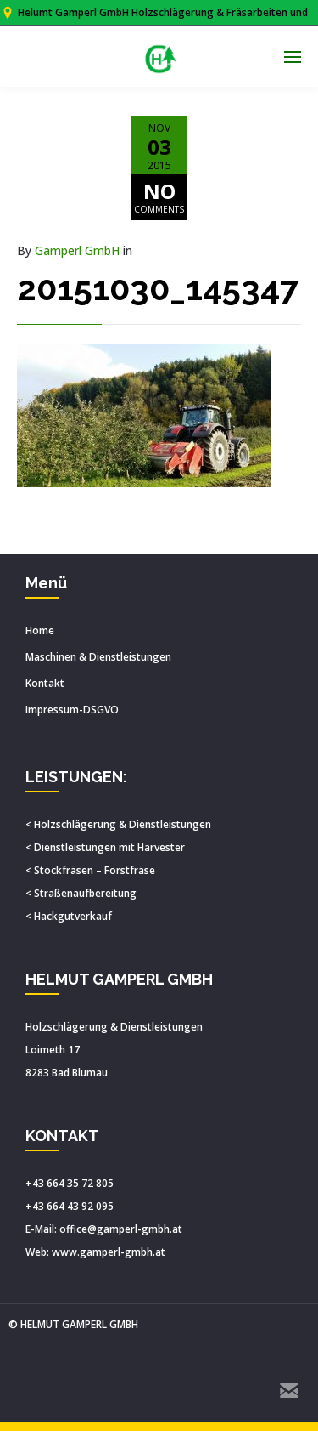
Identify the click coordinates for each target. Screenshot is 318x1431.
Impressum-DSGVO (72, 709)
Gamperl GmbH (77, 250)
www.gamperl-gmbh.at (108, 1252)
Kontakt (44, 683)
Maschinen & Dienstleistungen (98, 657)
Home (39, 630)
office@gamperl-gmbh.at (120, 1229)
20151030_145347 (157, 288)
